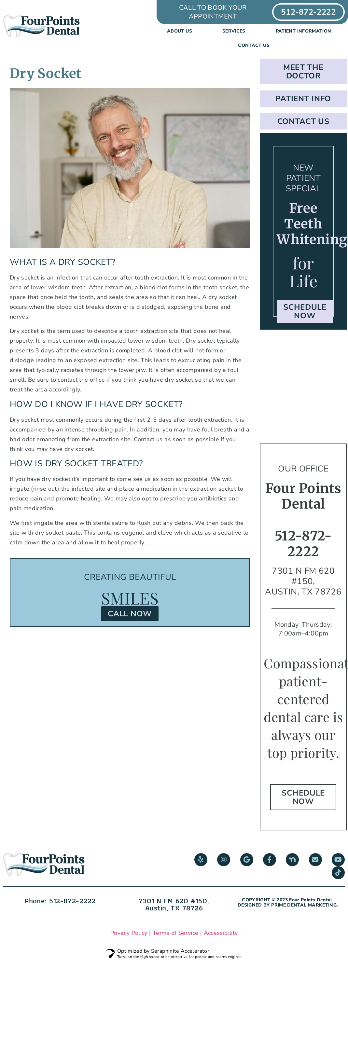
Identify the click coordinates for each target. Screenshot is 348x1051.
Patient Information (305, 31)
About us (181, 31)
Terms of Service (176, 933)
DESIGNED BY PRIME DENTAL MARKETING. (288, 905)
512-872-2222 (303, 544)
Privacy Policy (128, 933)
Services (235, 31)
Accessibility (221, 933)
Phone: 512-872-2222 (60, 901)
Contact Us (254, 45)
